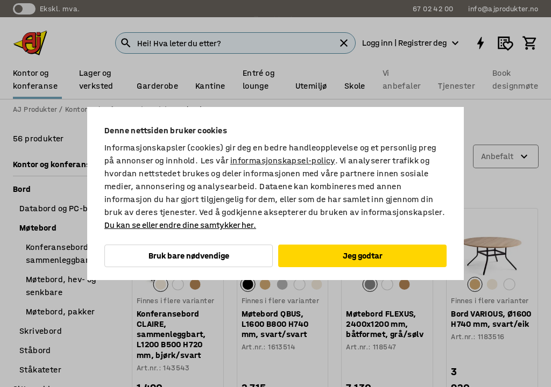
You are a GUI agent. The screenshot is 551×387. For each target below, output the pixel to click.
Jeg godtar (363, 255)
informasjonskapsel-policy (282, 160)
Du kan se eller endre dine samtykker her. (180, 225)
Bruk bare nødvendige (189, 255)
